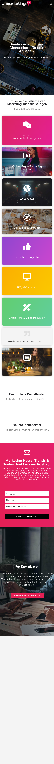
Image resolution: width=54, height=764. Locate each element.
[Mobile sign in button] (51, 3)
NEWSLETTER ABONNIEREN (27, 516)
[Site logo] (18, 3)
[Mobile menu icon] (3, 3)
